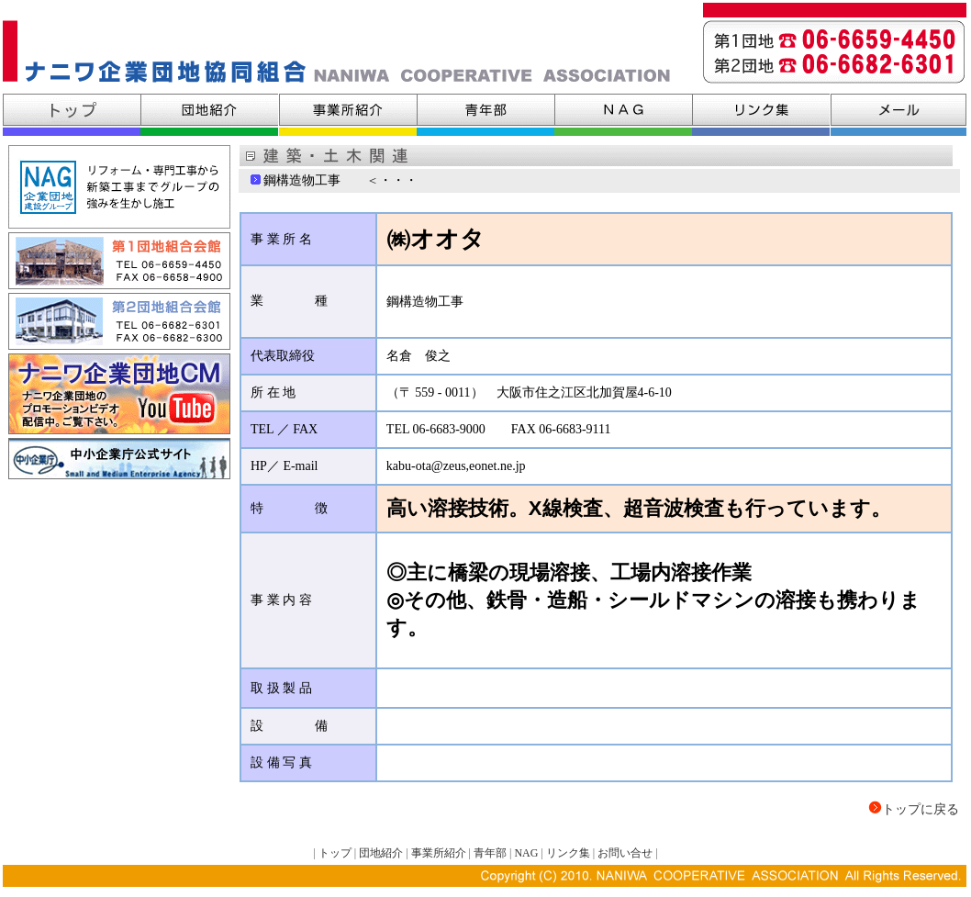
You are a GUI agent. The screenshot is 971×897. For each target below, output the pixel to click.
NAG (526, 853)
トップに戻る (920, 809)
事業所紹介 (438, 853)
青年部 (490, 853)
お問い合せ (625, 853)
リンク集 (568, 853)
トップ (335, 853)
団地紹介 (382, 853)
